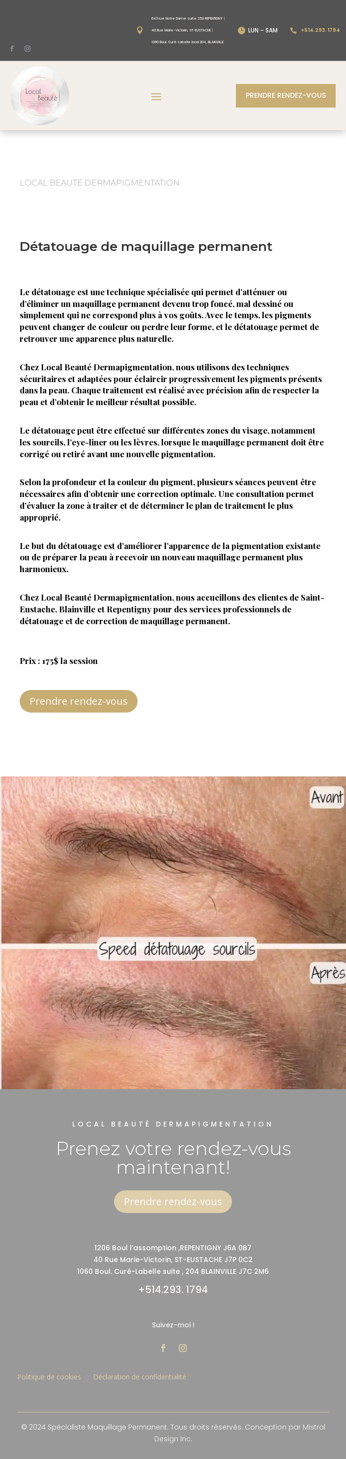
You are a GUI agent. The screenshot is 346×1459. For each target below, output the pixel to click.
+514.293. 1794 (173, 1289)
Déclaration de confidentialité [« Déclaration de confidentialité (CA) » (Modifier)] (139, 1376)
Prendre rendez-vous (286, 95)
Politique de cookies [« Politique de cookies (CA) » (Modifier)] (49, 1376)
